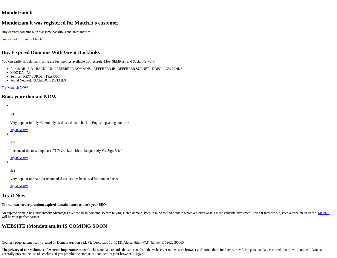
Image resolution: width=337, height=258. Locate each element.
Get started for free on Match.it (23, 39)
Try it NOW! (19, 130)
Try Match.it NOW (15, 87)
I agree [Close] (139, 254)
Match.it (323, 213)
